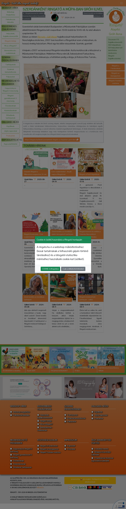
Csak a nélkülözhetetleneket (73, 269)
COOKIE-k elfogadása (50, 269)
